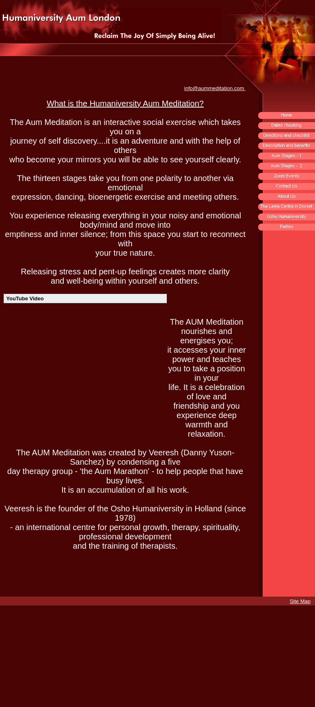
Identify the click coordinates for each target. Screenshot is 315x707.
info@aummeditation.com (215, 88)
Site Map (300, 601)
